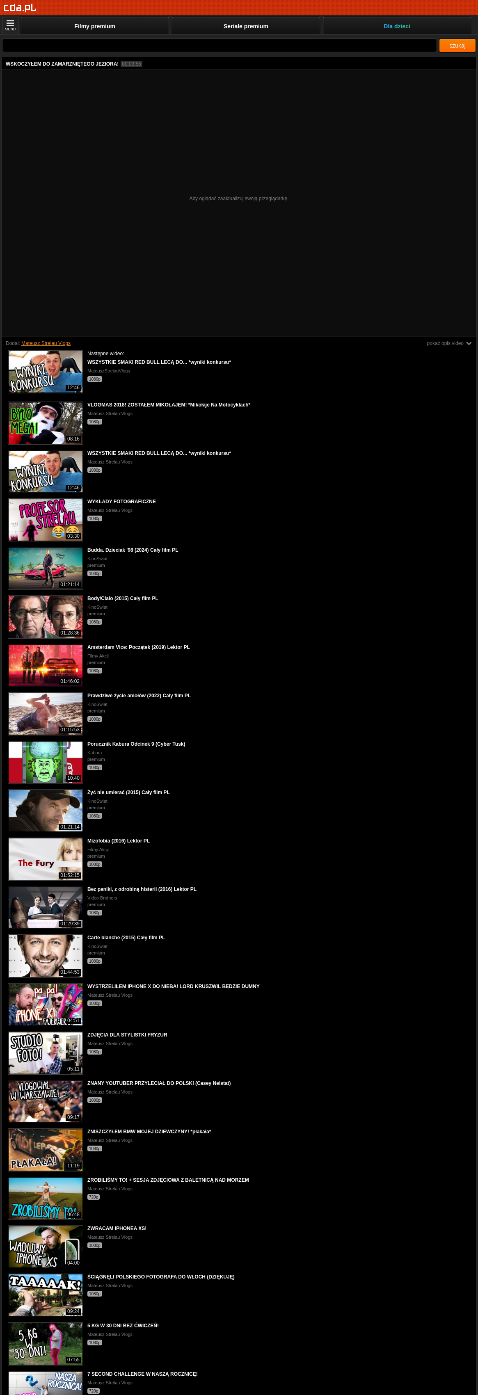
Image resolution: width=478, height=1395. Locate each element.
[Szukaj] (219, 45)
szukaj (457, 45)
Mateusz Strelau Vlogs (46, 343)
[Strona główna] (20, 8)
